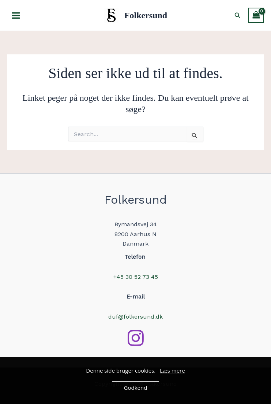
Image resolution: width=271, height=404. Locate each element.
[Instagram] (136, 338)
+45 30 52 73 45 (135, 276)
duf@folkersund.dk (135, 316)
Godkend (135, 387)
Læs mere (172, 370)
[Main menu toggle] (16, 15)
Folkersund (145, 15)
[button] (237, 15)
